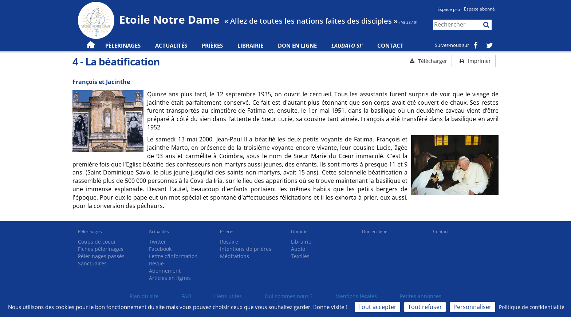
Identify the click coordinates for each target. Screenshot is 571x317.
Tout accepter (377, 307)
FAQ (186, 296)
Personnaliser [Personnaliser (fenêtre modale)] (472, 307)
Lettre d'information (173, 256)
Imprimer (475, 60)
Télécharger (428, 60)
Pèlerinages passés (101, 256)
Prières (212, 45)
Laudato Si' (347, 45)
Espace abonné (479, 9)
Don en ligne (297, 45)
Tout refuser (425, 307)
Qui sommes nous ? (288, 296)
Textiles (300, 256)
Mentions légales (356, 296)
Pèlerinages (90, 231)
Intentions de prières (245, 248)
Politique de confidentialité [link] (531, 307)
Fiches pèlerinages (100, 248)
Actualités (159, 231)
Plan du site (144, 296)
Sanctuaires (92, 263)
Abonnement (165, 270)
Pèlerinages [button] (123, 45)
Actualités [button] (171, 45)
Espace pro (448, 9)
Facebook (160, 248)
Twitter (157, 241)
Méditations (234, 256)
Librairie (250, 45)
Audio (298, 248)
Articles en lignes (170, 277)
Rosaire (229, 241)
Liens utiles (228, 296)
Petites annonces (420, 296)
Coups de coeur (97, 241)
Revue (156, 263)
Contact (390, 45)
